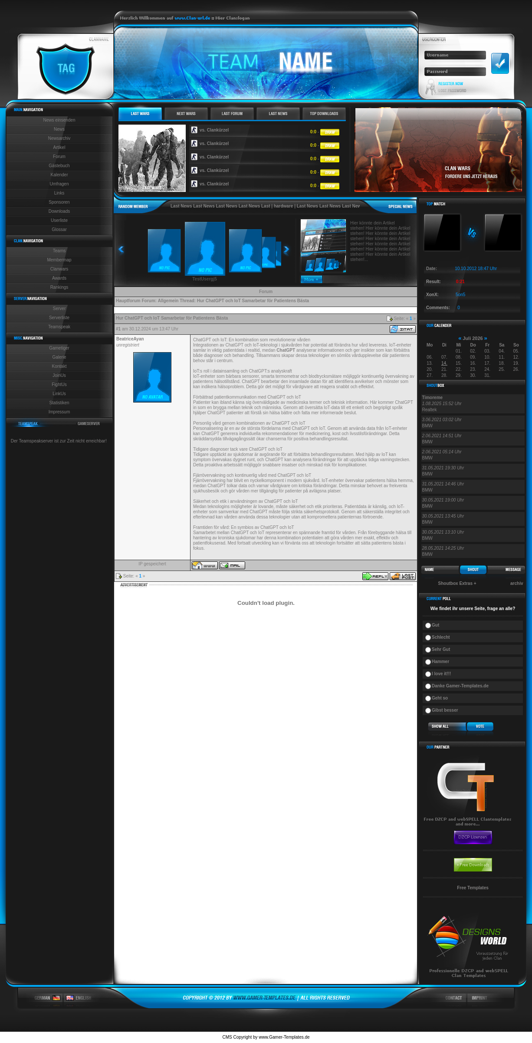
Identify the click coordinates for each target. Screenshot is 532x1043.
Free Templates (473, 887)
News (59, 129)
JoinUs (59, 375)
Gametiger (59, 348)
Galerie (59, 357)
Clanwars (59, 269)
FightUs (59, 384)
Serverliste (59, 317)
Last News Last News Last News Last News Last (220, 206)
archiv (516, 583)
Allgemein (168, 300)
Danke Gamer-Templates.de (460, 685)
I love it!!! (441, 673)
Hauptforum (128, 300)
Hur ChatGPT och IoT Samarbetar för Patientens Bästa (253, 300)
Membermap (59, 259)
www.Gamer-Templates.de (284, 1037)
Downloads (59, 211)
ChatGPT (285, 350)
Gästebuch (59, 165)
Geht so (440, 698)
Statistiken (59, 402)
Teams (59, 250)
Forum (59, 156)
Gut (435, 625)
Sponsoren (59, 202)
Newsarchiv (59, 138)
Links (59, 193)
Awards (59, 278)
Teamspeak (59, 326)
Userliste (59, 220)
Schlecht (441, 637)
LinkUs (59, 393)
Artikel (59, 147)
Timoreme (432, 397)
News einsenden (59, 120)
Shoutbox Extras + (457, 583)
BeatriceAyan (130, 339)
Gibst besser (445, 710)
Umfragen (59, 184)
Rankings (59, 287)
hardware (283, 206)
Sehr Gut (441, 649)
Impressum (59, 411)
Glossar (59, 229)
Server (59, 308)
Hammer (440, 661)
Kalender (59, 174)
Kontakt (59, 366)
